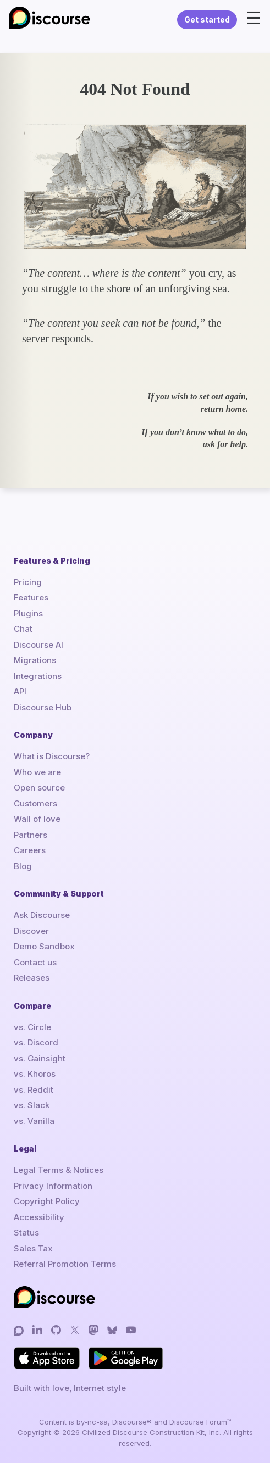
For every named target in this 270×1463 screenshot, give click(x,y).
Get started (207, 19)
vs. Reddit (33, 1089)
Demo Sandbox (44, 946)
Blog (23, 866)
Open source (39, 787)
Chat (23, 629)
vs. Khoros (35, 1074)
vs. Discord (36, 1042)
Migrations (35, 660)
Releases (31, 977)
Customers (35, 803)
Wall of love (37, 819)
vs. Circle (32, 1027)
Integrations (38, 676)
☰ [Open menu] (253, 18)
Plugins (28, 613)
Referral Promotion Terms (65, 1264)
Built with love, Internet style (70, 1388)
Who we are (37, 772)
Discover (31, 931)
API (20, 691)
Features (31, 597)
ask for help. (225, 444)
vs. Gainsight (39, 1058)
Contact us (35, 962)
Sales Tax (33, 1248)
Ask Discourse (42, 915)
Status (26, 1232)
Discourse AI (38, 644)
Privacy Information (53, 1186)
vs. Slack (31, 1105)
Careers (30, 850)
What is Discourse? (52, 756)
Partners (30, 835)
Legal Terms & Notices (58, 1170)
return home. (224, 409)
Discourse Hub (42, 707)
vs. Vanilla (34, 1121)
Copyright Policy (47, 1201)
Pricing (28, 582)
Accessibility (39, 1217)
